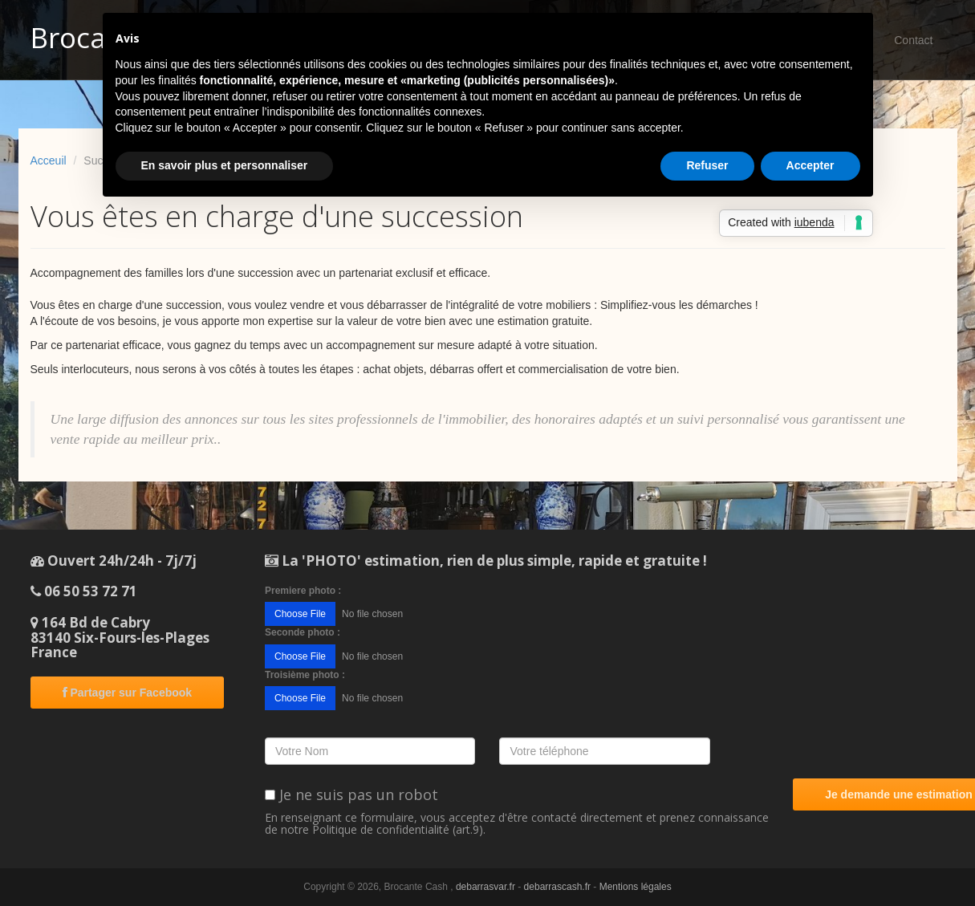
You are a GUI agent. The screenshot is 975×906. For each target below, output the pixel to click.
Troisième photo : (305, 675)
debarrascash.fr (557, 886)
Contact (913, 40)
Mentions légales (635, 886)
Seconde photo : (302, 632)
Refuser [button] (707, 165)
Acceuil (48, 160)
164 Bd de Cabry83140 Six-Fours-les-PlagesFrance (119, 637)
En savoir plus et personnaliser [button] (224, 165)
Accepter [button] (810, 165)
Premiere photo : (303, 590)
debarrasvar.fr (485, 886)
